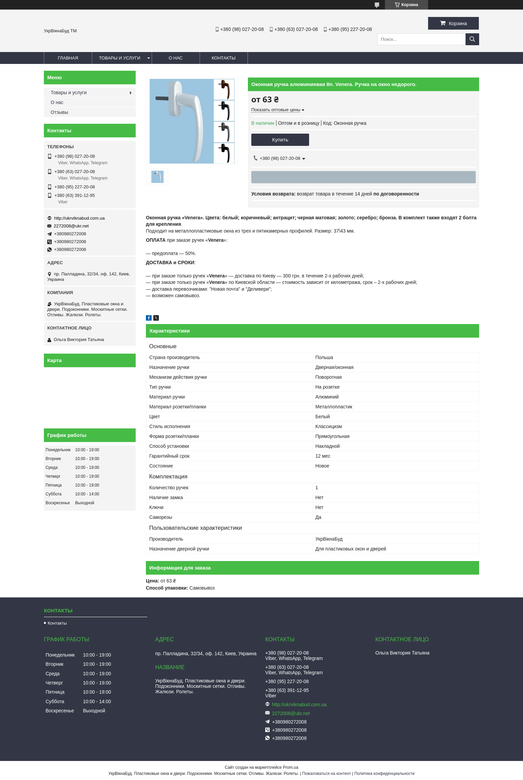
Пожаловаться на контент (326, 773)
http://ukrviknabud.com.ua (79, 218)
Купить (280, 139)
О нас (176, 58)
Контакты (223, 58)
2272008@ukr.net (71, 225)
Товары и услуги (119, 58)
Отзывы (59, 112)
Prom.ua (290, 767)
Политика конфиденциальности (384, 773)
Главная (68, 58)
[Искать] (472, 39)
